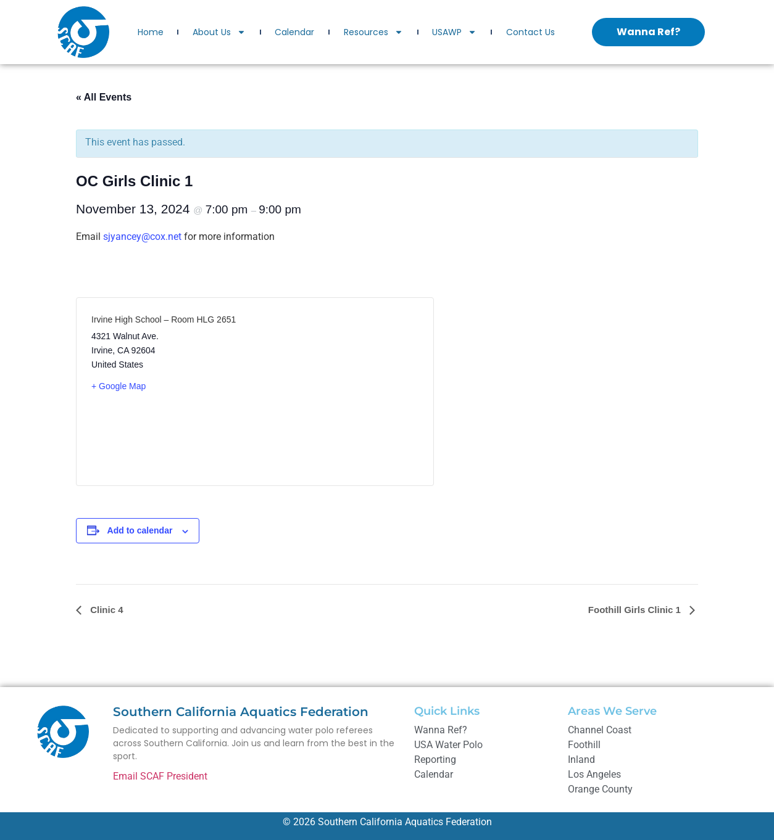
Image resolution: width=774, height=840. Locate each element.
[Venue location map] (336, 392)
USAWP (454, 32)
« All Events (103, 97)
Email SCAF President (160, 776)
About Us (219, 32)
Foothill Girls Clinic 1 (635, 609)
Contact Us (530, 32)
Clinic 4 (105, 609)
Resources (373, 32)
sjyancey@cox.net (142, 236)
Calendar (294, 32)
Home (151, 32)
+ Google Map (118, 386)
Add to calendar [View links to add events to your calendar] (140, 530)
